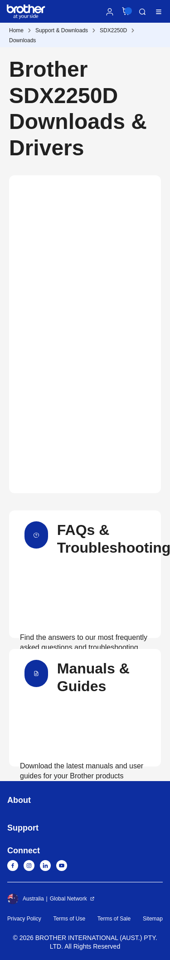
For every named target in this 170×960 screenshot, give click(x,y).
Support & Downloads (61, 30)
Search (142, 11)
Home (16, 30)
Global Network (68, 899)
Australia (25, 898)
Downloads (22, 40)
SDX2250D (113, 30)
